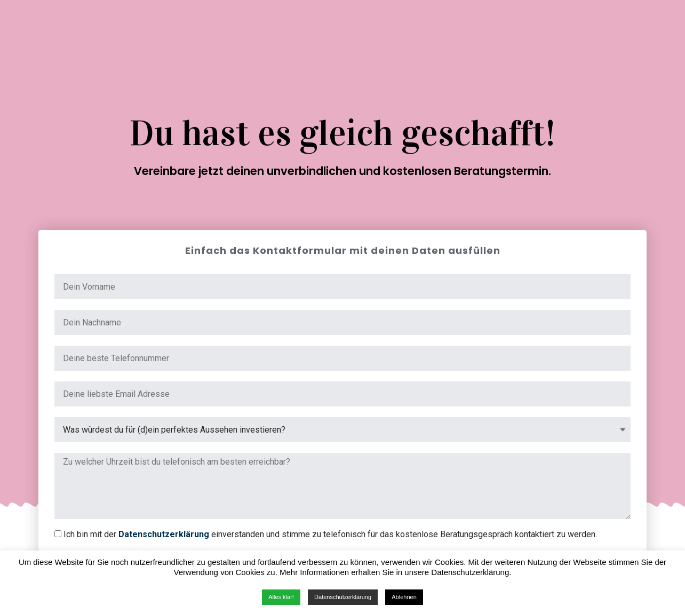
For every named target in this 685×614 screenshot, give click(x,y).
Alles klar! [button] (281, 597)
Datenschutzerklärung (163, 534)
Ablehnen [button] (404, 597)
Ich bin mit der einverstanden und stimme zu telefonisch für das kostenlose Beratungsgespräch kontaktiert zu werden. (330, 534)
